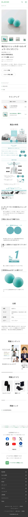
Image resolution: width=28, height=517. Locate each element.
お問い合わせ (18, 511)
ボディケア (4, 5)
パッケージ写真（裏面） (8, 74)
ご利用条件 (21, 506)
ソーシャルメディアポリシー (9, 511)
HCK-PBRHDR (14, 106)
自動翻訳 (23, 511)
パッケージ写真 (7, 70)
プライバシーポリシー (14, 508)
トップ (2, 427)
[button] (14, 478)
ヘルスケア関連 (22, 427)
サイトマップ (15, 506)
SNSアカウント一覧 (8, 506)
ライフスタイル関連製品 (14, 427)
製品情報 (6, 427)
